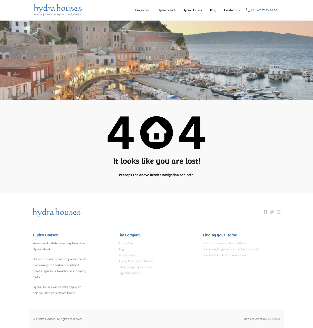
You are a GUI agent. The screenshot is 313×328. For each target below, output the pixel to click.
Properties (142, 10)
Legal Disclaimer (129, 273)
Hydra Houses (192, 10)
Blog (213, 10)
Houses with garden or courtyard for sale (231, 249)
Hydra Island (166, 10)
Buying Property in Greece (136, 261)
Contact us (232, 10)
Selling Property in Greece (135, 267)
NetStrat (274, 319)
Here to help (126, 255)
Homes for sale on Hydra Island (224, 243)
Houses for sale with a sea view (224, 255)
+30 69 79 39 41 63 (264, 10)
